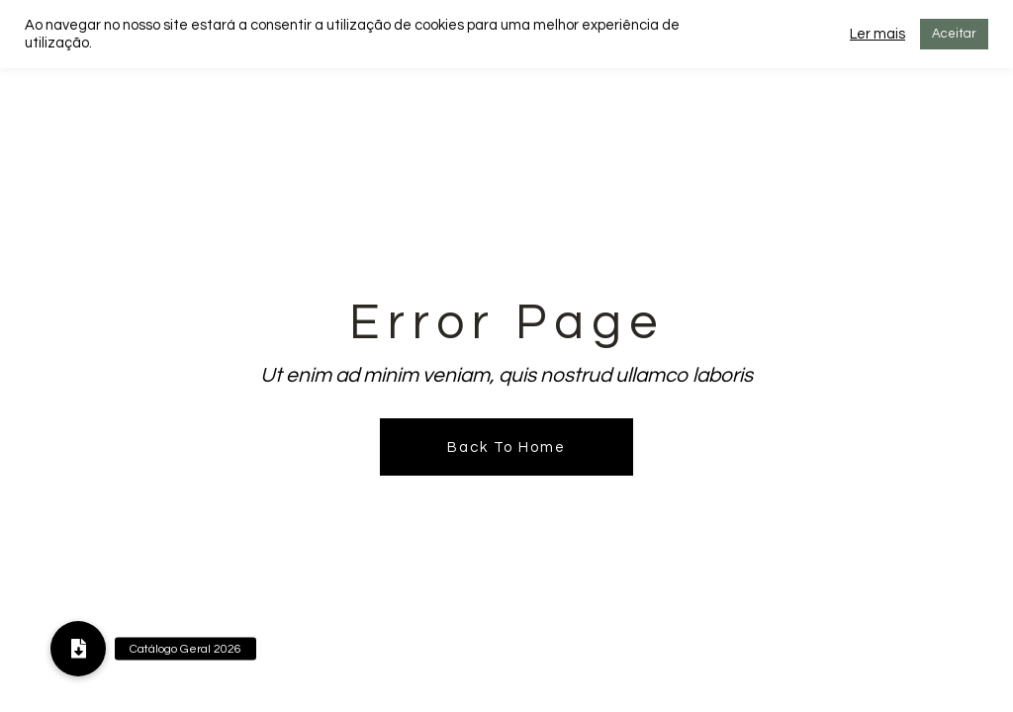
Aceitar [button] (954, 34)
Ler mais (877, 34)
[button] (78, 648)
